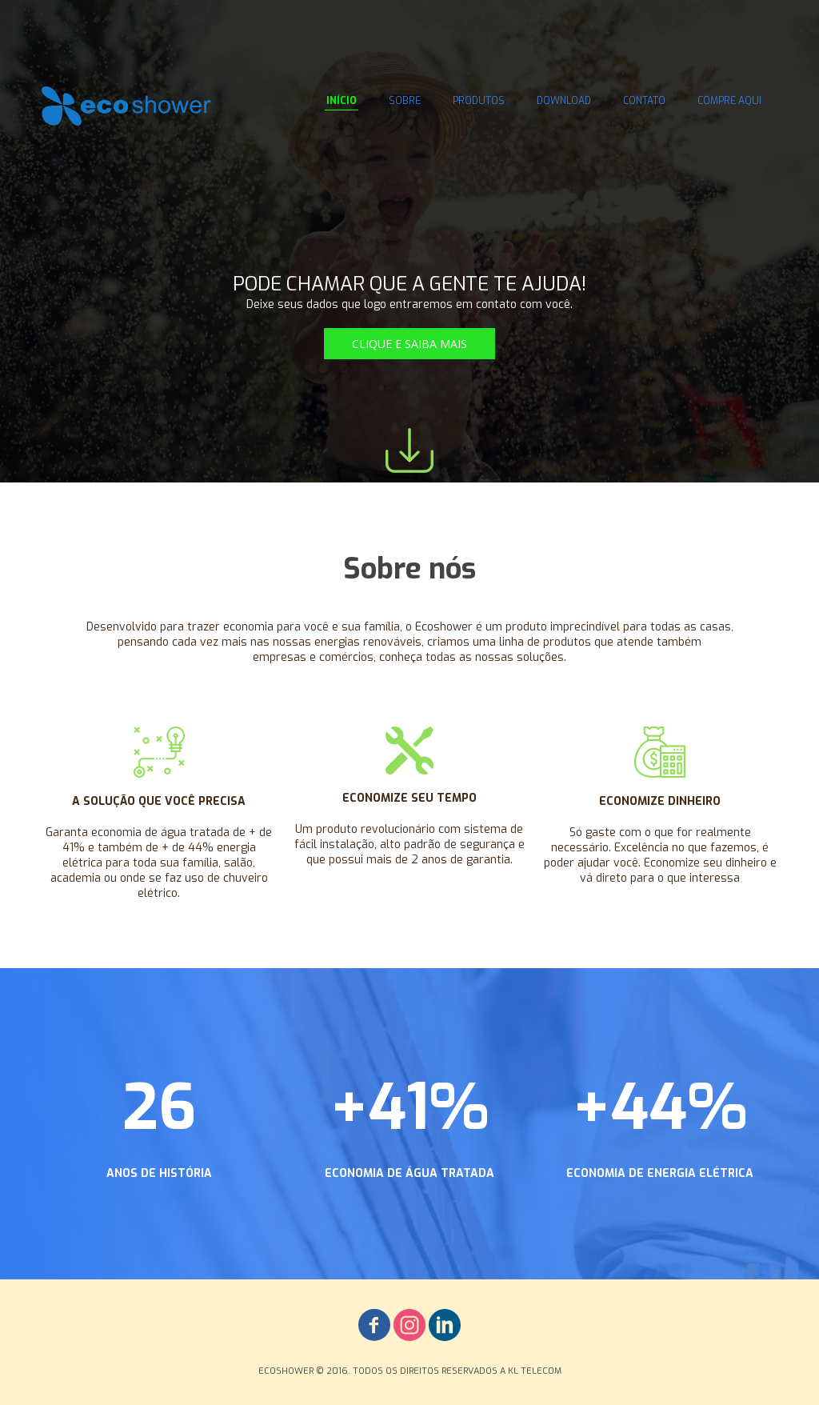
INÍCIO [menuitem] (341, 100)
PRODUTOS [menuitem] (479, 100)
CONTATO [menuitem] (644, 100)
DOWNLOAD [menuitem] (564, 100)
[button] (409, 343)
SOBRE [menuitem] (405, 100)
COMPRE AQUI (729, 100)
